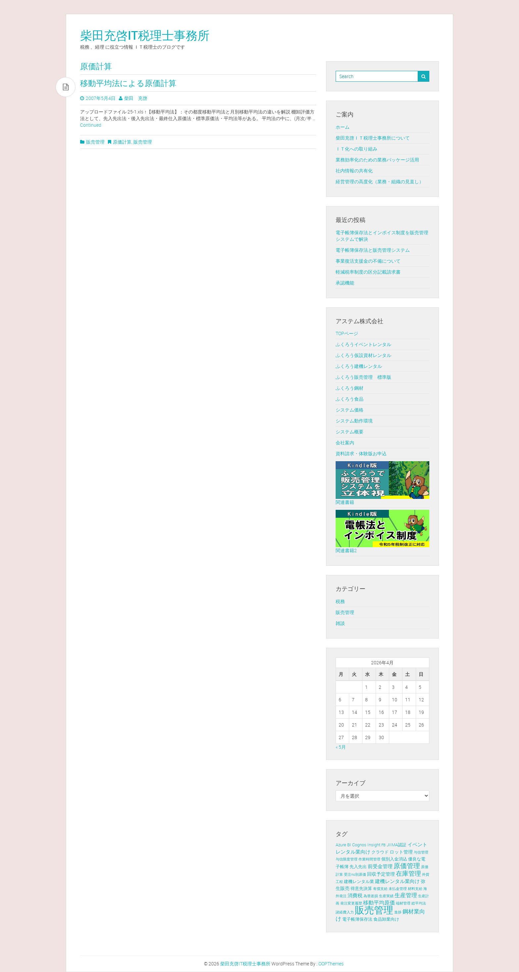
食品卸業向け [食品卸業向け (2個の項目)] (386, 919)
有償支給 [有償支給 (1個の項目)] (380, 888)
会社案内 (345, 442)
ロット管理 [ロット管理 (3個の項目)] (401, 852)
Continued (90, 125)
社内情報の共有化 (354, 170)
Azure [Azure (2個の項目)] (341, 845)
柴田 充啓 (135, 98)
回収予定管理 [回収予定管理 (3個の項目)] (381, 874)
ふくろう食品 (349, 399)
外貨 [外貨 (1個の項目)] (425, 874)
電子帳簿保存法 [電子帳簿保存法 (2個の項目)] (357, 919)
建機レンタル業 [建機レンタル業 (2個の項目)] (359, 881)
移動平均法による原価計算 (128, 83)
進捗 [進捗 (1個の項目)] (397, 912)
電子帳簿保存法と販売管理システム (373, 250)
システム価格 (349, 410)
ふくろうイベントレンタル (363, 344)
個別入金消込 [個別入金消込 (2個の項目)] (394, 859)
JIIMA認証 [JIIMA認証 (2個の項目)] (396, 845)
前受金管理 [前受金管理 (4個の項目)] (380, 866)
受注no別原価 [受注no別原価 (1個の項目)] (355, 874)
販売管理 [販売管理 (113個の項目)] (374, 909)
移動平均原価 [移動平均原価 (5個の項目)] (379, 902)
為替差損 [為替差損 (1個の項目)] (370, 896)
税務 (340, 601)
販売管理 (95, 142)
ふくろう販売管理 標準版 (363, 377)
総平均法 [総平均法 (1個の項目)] (418, 903)
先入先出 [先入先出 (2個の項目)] (358, 866)
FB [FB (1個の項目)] (383, 845)
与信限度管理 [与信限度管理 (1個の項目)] (346, 859)
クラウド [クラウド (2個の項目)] (380, 852)
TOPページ (347, 333)
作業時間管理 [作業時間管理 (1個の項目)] (369, 859)
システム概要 (349, 431)
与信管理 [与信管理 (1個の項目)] (421, 852)
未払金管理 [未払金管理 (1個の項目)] (398, 888)
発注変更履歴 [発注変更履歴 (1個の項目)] (351, 903)
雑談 (340, 623)
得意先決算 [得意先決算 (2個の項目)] (361, 888)
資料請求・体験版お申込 (361, 453)
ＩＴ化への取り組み (356, 149)
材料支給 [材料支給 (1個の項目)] (415, 888)
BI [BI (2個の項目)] (349, 845)
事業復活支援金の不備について (368, 261)
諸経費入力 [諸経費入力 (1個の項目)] (345, 912)
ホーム (343, 127)
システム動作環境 (354, 421)
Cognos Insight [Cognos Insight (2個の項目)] (366, 845)
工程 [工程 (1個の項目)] (339, 881)
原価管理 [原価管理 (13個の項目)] (407, 865)
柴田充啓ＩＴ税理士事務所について (373, 138)
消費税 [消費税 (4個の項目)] (355, 895)
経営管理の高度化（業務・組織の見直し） (380, 181)
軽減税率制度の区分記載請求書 (368, 272)
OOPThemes (331, 963)
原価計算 (122, 142)
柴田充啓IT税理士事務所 (145, 35)
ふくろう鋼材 (349, 388)
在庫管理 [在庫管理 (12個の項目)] (408, 873)
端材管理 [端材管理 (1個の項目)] (403, 903)
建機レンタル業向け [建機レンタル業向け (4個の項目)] (397, 881)
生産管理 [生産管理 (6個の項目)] (406, 895)
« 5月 (341, 747)
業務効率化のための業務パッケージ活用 (377, 159)
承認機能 (345, 283)
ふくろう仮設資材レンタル (363, 355)
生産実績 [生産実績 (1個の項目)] (386, 896)
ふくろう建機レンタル (359, 366)
